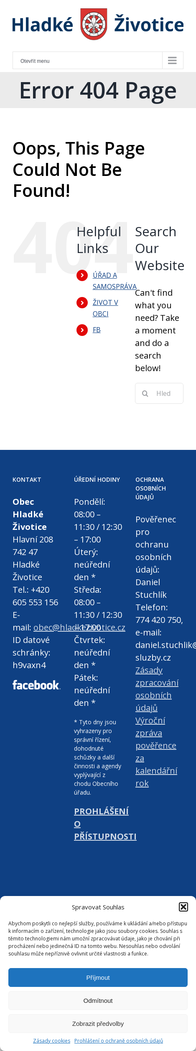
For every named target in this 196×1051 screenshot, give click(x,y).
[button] (183, 907)
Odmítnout (97, 1000)
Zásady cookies (51, 1040)
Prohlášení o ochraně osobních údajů (118, 1040)
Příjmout (98, 977)
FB (97, 329)
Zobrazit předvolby (98, 1023)
